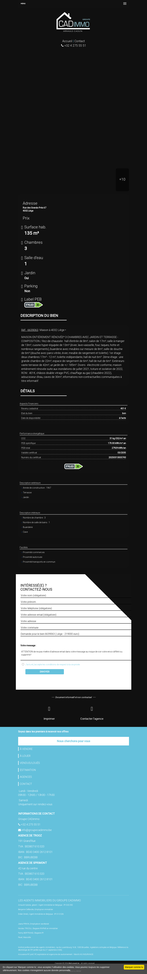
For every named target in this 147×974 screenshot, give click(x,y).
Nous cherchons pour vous (73, 741)
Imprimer (49, 712)
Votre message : (28, 645)
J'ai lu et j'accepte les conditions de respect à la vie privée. (52, 664)
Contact (80, 41)
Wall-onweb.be (73, 963)
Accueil (67, 41)
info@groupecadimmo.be (37, 830)
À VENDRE (26, 749)
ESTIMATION (28, 770)
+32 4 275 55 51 (30, 824)
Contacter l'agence (91, 712)
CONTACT (26, 783)
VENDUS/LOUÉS (30, 762)
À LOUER (25, 755)
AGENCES (26, 776)
